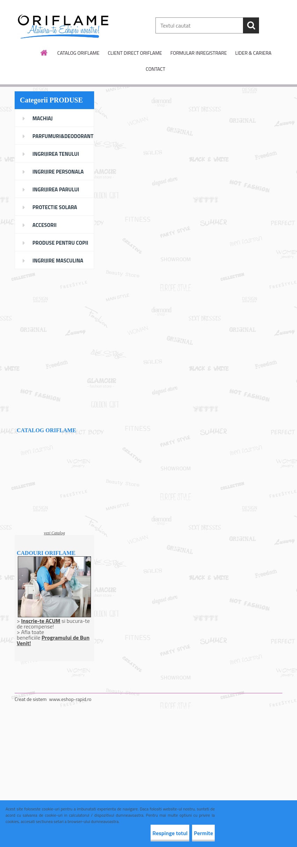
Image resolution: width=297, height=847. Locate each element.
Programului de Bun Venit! (53, 640)
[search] (251, 25)
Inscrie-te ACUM (40, 621)
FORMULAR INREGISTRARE (198, 52)
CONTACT (155, 69)
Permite (196, 833)
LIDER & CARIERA (253, 52)
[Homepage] (44, 53)
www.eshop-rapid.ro (70, 699)
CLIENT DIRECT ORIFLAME (135, 52)
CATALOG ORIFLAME (78, 52)
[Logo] (63, 25)
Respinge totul (149, 833)
